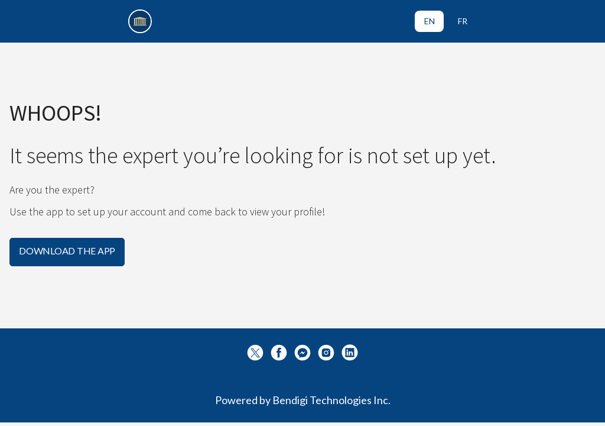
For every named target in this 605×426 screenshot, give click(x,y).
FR (462, 21)
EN (429, 21)
